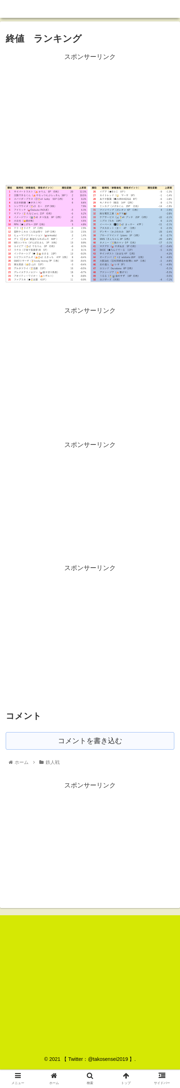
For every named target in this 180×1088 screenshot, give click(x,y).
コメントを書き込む (90, 741)
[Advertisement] (90, 112)
